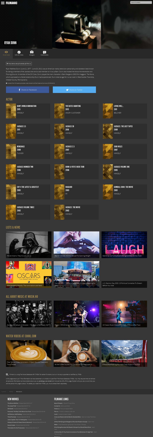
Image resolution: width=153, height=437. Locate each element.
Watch (56, 420)
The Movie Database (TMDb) (65, 375)
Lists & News (13, 227)
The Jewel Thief (12, 402)
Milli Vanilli (10, 405)
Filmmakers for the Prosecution (16, 424)
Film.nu (56, 407)
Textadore (57, 433)
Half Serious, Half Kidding (15, 410)
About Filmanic (58, 399)
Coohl (56, 410)
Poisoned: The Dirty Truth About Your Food (19, 407)
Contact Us (57, 402)
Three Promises (12, 413)
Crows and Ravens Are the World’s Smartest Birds (67, 413)
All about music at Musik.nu (22, 295)
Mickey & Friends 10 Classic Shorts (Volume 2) (20, 418)
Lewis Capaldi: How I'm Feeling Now (17, 416)
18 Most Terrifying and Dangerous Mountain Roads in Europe (70, 418)
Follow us (57, 405)
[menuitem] (4, 388)
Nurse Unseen (11, 421)
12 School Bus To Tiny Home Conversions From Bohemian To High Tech (73, 428)
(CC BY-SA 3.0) (51, 83)
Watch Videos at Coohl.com (21, 333)
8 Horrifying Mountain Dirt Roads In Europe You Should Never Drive (72, 423)
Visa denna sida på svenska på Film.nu (19, 63)
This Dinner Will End (13, 399)
